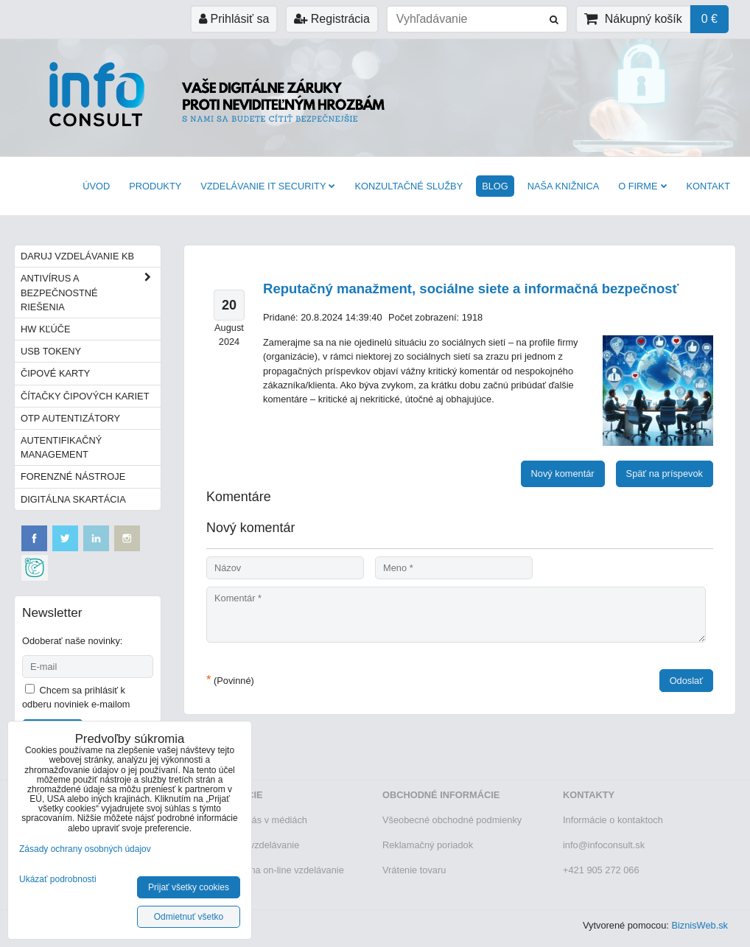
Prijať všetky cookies (188, 887)
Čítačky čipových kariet (85, 396)
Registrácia (331, 19)
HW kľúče (46, 329)
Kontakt (709, 186)
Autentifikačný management (61, 447)
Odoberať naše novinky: (72, 640)
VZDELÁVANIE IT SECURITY (267, 186)
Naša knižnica (563, 186)
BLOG (495, 186)
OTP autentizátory (70, 418)
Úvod (96, 186)
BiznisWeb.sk (699, 925)
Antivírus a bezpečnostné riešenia (91, 293)
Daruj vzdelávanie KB (77, 256)
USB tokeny (51, 351)
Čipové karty (55, 373)
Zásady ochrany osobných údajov (85, 849)
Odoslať (686, 680)
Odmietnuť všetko (189, 917)
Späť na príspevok (664, 473)
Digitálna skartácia (73, 499)
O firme (642, 186)
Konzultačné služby (408, 186)
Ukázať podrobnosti (58, 879)
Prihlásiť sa (234, 19)
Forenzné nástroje (73, 476)
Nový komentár (563, 473)
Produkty (155, 186)
